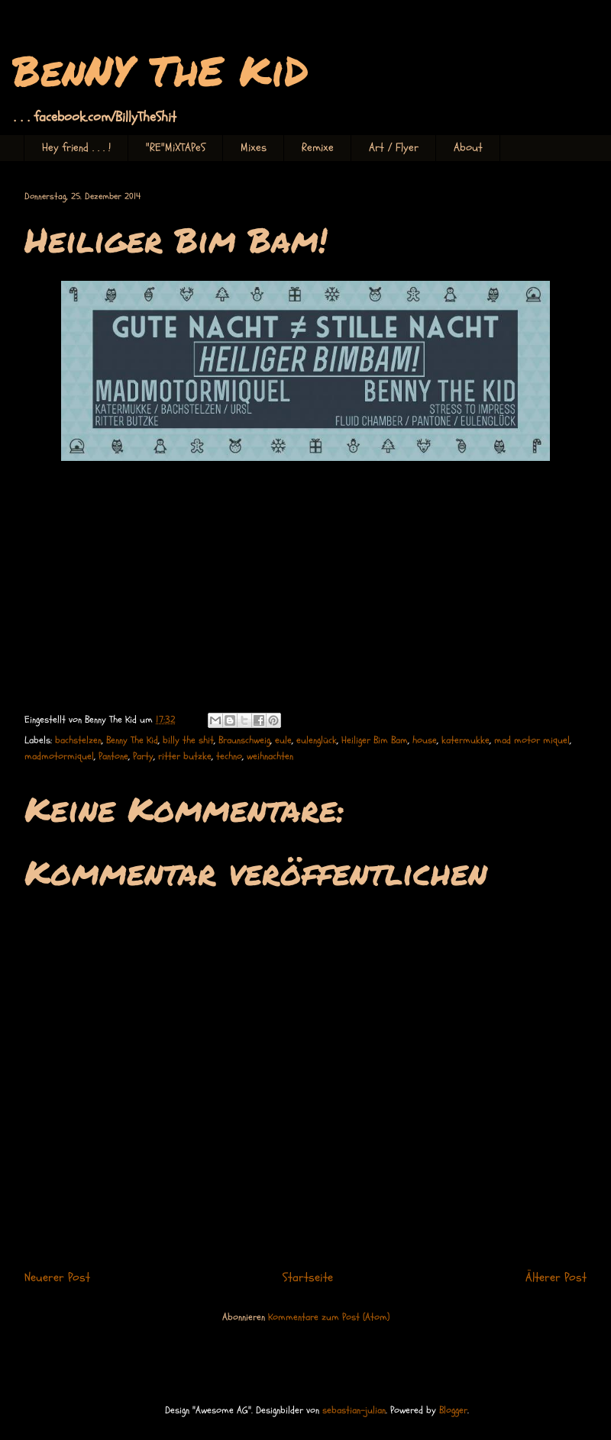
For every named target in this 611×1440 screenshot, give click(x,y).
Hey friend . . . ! (76, 148)
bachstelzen (78, 740)
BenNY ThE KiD (160, 69)
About (468, 148)
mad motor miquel (532, 740)
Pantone (113, 756)
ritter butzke (185, 756)
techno (229, 756)
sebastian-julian (354, 1410)
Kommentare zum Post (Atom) (329, 1317)
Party (143, 756)
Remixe (318, 148)
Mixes (254, 148)
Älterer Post (556, 1277)
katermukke (465, 740)
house (424, 740)
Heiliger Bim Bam (374, 740)
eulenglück (316, 740)
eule (283, 740)
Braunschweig (244, 740)
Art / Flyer (394, 148)
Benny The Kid (132, 740)
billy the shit (188, 740)
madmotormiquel (59, 756)
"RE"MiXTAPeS (175, 148)
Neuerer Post (57, 1277)
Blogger (453, 1410)
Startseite (308, 1277)
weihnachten (270, 756)
